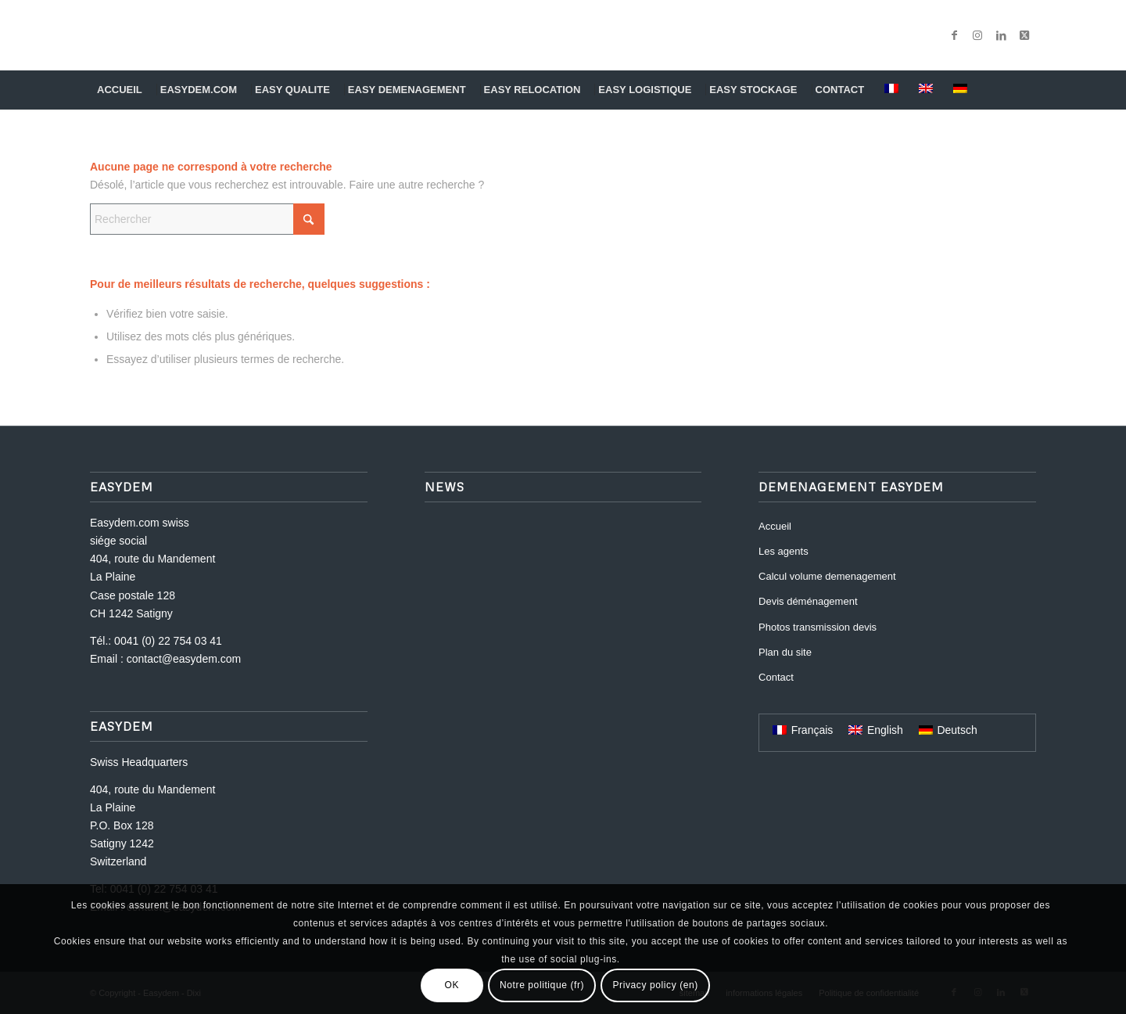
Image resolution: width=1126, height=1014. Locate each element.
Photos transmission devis (817, 627)
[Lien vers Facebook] (954, 35)
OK (452, 985)
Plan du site (785, 652)
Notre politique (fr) (542, 985)
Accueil (774, 526)
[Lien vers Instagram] (977, 35)
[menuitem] (121, 90)
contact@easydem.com (184, 659)
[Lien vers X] (1024, 35)
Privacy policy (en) (654, 985)
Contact (776, 677)
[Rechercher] (1026, 90)
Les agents (783, 551)
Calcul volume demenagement (827, 576)
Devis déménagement (807, 601)
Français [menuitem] (812, 730)
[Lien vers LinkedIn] (1001, 35)
